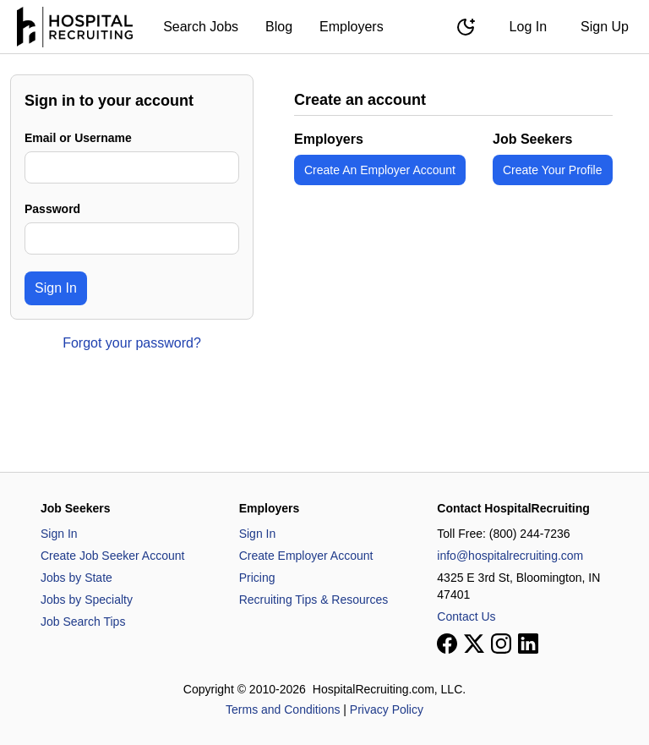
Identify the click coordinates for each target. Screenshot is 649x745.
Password (52, 209)
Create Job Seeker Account (112, 555)
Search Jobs (200, 26)
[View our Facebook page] (447, 643)
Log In (528, 26)
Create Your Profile (553, 170)
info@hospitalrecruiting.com (510, 555)
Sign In (56, 288)
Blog (278, 26)
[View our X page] (474, 643)
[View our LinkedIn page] (528, 643)
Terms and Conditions (283, 709)
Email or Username (78, 138)
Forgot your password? (132, 343)
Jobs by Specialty (87, 599)
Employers (351, 26)
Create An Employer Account (379, 170)
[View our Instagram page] (501, 643)
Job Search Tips (83, 621)
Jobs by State (76, 577)
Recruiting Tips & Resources (314, 599)
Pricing (257, 577)
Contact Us (466, 616)
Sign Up (605, 26)
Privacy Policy (386, 709)
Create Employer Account (306, 555)
